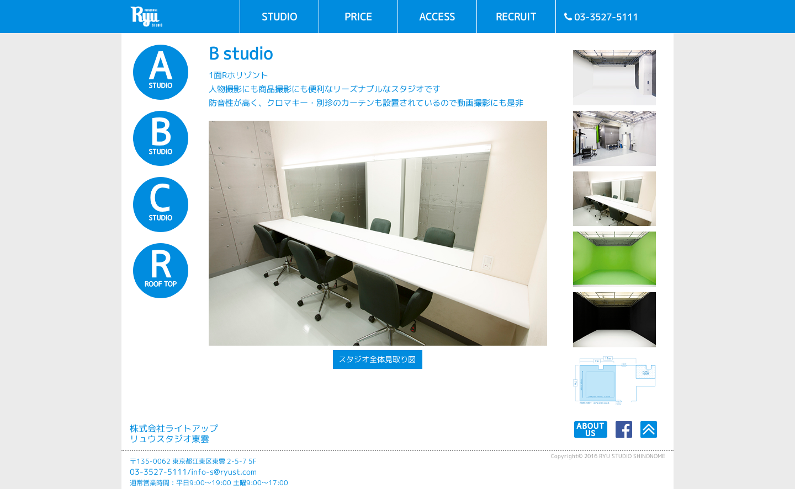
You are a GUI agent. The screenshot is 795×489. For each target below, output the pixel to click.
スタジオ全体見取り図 (377, 359)
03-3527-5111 (158, 472)
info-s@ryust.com (224, 472)
